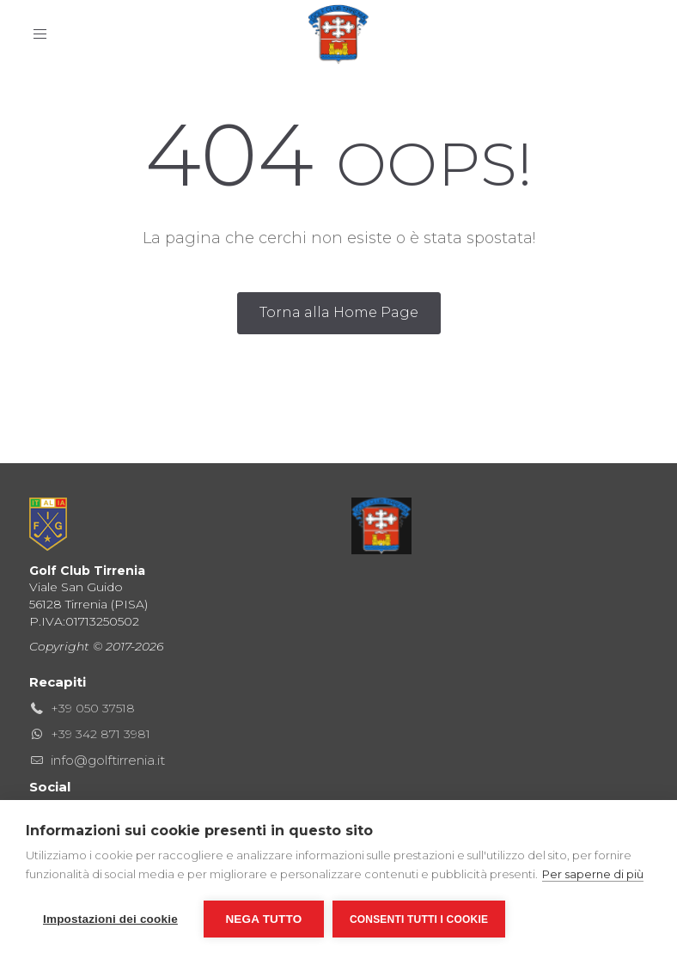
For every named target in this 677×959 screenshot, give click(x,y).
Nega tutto (263, 919)
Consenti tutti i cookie (419, 919)
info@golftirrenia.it (108, 760)
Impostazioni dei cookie (110, 919)
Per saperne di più (592, 874)
